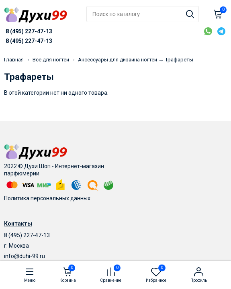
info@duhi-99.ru (24, 256)
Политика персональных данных (47, 198)
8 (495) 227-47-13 (27, 235)
